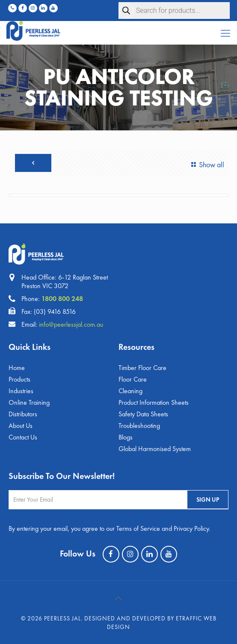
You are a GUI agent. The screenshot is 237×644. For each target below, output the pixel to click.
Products (19, 379)
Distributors (23, 413)
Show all (206, 164)
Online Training (29, 402)
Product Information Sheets (153, 402)
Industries (21, 390)
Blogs (125, 437)
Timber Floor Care (142, 367)
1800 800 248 (62, 298)
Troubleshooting (139, 425)
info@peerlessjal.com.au (71, 324)
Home (17, 367)
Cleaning (130, 390)
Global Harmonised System (154, 448)
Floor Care (132, 379)
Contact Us (23, 437)
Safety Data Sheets (143, 413)
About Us (21, 425)
